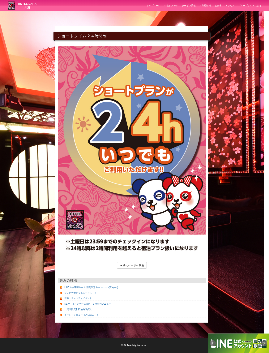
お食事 (218, 5)
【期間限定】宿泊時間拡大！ (79, 309)
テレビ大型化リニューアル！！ (80, 293)
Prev (213, 343)
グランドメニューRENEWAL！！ (81, 315)
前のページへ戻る (131, 265)
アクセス (230, 5)
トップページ (153, 5)
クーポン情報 (189, 5)
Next (264, 343)
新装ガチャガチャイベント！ (79, 298)
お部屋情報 (205, 5)
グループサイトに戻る (249, 5)
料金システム (171, 5)
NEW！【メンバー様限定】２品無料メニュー (87, 303)
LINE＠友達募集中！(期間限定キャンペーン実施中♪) (91, 287)
